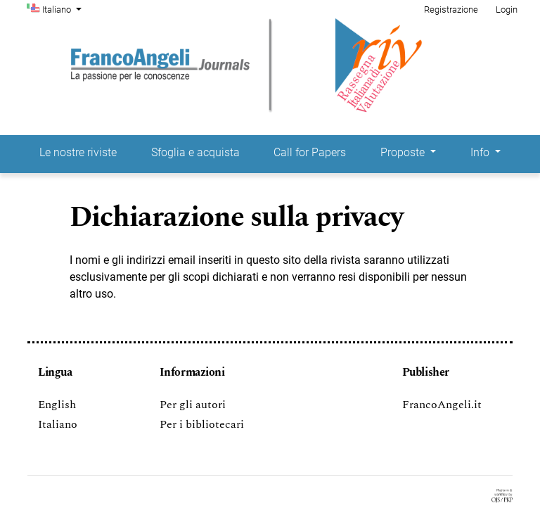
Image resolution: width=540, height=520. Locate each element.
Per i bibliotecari (202, 424)
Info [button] (481, 152)
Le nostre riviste (78, 152)
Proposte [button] (404, 152)
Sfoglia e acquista (195, 152)
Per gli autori (193, 404)
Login (507, 9)
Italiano (63, 8)
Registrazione (451, 9)
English (57, 404)
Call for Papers (310, 152)
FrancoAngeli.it (442, 404)
